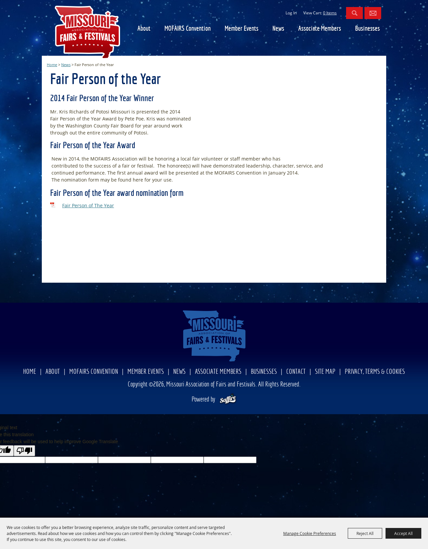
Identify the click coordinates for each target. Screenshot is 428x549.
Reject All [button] (364, 533)
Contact (296, 372)
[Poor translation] (24, 450)
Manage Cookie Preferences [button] (309, 533)
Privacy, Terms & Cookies (375, 372)
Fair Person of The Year (88, 205)
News (278, 29)
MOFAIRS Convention (188, 29)
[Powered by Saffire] (228, 399)
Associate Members (319, 29)
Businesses (367, 29)
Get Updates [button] (372, 13)
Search (354, 13)
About (143, 29)
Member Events (241, 29)
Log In (291, 13)
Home (52, 64)
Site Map (325, 372)
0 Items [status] (330, 13)
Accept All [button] (403, 533)
